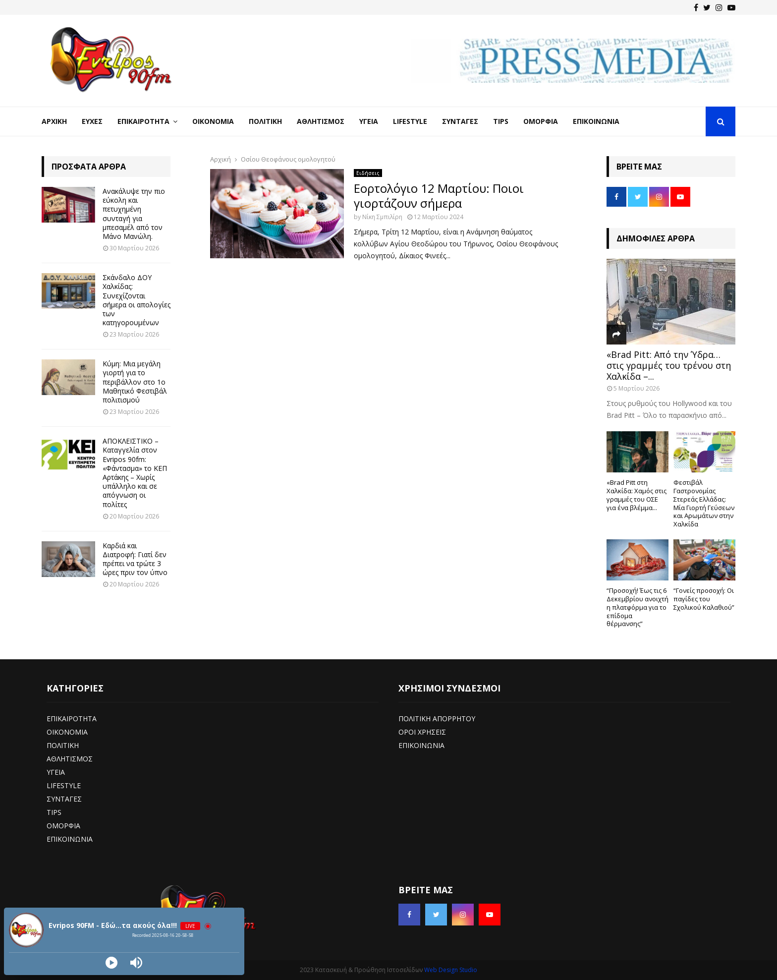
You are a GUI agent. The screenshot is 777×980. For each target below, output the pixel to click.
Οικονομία (213, 121)
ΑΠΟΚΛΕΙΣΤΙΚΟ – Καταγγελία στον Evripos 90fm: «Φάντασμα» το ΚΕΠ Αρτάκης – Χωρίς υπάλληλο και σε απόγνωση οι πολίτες (135, 472)
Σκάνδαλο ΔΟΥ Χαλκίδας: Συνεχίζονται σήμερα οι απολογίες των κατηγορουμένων (136, 300)
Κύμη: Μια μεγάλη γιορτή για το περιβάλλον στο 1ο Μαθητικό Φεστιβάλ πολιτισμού (135, 381)
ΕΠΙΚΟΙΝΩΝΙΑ (70, 839)
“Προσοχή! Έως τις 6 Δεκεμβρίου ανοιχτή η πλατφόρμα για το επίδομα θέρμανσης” (637, 607)
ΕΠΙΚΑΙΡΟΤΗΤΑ (72, 718)
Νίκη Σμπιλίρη (382, 217)
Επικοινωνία (596, 121)
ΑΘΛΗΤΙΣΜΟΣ (70, 758)
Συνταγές (460, 121)
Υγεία (368, 121)
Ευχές (92, 121)
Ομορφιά (540, 121)
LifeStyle (410, 121)
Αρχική (54, 121)
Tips (500, 121)
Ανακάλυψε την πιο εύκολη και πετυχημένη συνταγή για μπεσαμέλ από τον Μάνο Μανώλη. (134, 213)
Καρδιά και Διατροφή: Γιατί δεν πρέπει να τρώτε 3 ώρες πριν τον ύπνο (135, 559)
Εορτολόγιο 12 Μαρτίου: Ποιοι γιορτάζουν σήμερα (439, 195)
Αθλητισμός (320, 121)
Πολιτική (265, 121)
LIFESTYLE (64, 785)
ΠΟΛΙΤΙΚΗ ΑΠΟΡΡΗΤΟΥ (436, 718)
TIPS (54, 812)
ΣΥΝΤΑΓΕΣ (64, 799)
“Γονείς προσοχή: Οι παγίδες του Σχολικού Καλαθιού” (703, 599)
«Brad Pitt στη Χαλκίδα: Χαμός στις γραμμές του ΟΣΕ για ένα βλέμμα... (636, 495)
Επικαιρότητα (143, 121)
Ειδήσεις (368, 173)
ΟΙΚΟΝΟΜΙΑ (67, 732)
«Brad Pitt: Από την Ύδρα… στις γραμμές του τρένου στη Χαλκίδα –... (669, 365)
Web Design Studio (450, 970)
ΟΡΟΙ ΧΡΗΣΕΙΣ (422, 732)
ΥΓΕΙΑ (56, 772)
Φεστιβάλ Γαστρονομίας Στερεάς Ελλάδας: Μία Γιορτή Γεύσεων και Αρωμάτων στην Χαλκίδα (703, 503)
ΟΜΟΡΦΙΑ (63, 825)
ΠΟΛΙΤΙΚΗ (63, 745)
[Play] (111, 962)
